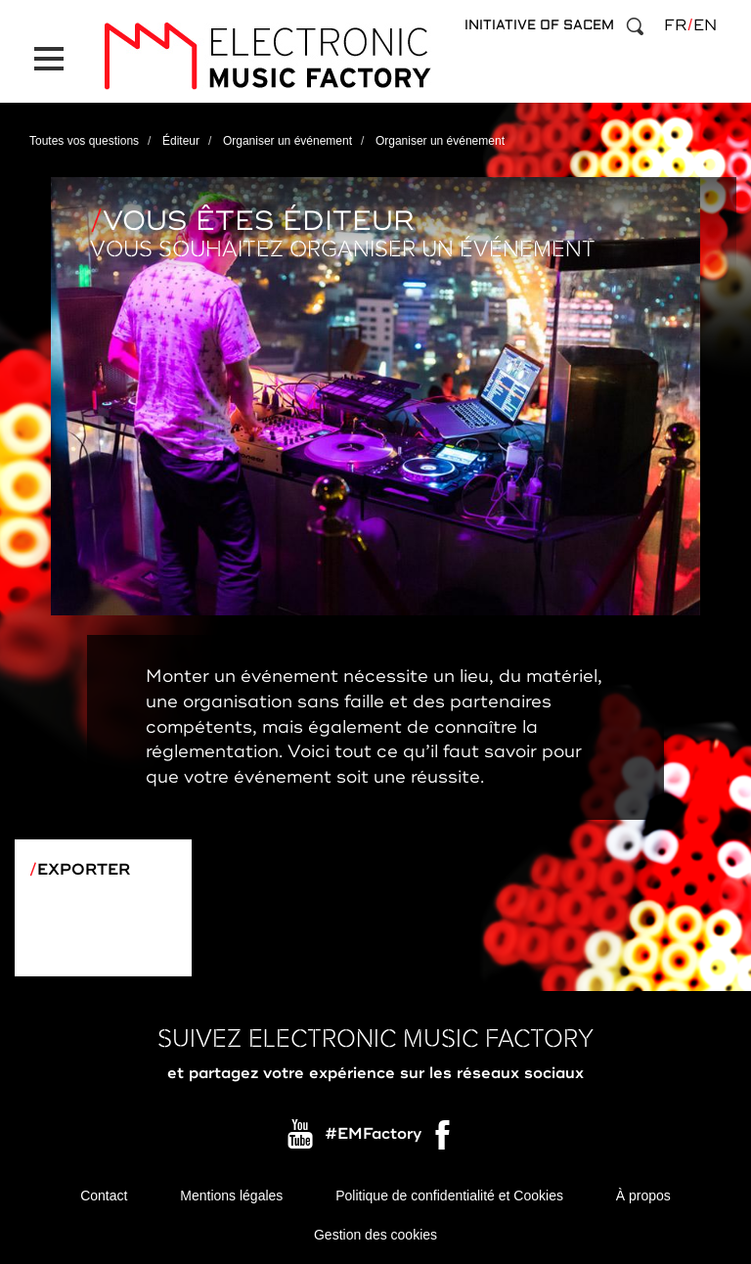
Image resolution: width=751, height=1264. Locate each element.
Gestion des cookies (375, 1234)
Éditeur (180, 141)
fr (675, 25)
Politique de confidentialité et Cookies (449, 1195)
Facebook (443, 1140)
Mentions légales (231, 1195)
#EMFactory (373, 1135)
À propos (643, 1195)
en (705, 25)
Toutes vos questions (84, 141)
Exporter (83, 870)
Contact (103, 1195)
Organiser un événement (287, 141)
